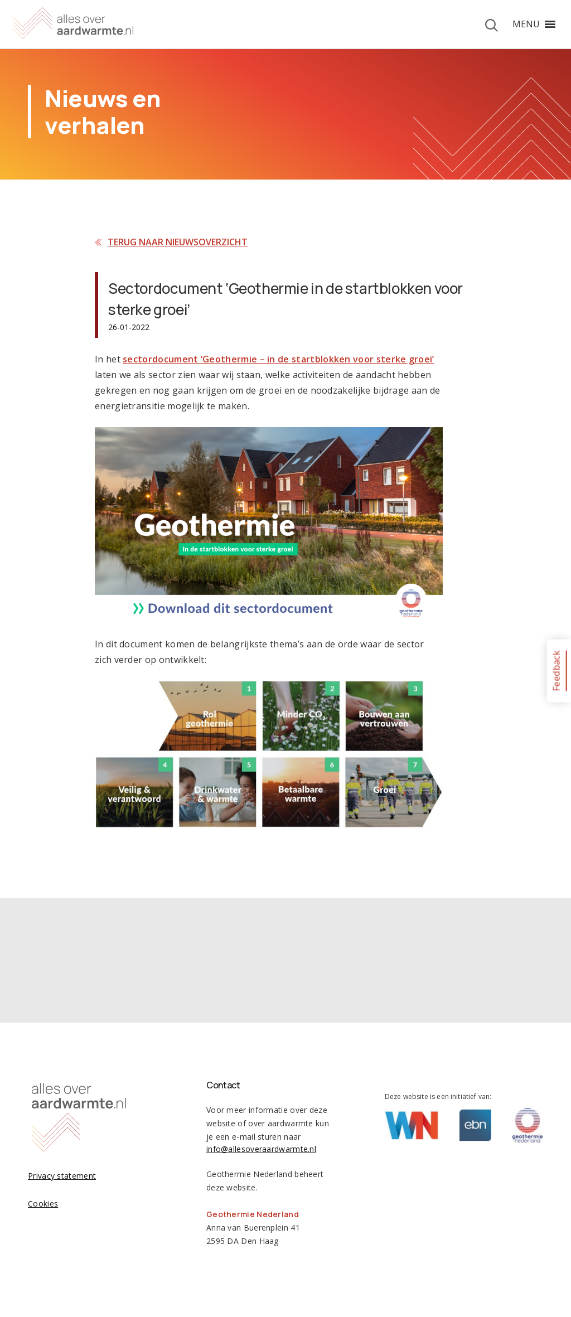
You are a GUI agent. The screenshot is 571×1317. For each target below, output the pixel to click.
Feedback (556, 670)
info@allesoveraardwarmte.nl (261, 1149)
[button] (526, 24)
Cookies (43, 1203)
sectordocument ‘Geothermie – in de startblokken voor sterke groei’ (278, 359)
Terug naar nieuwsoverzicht (178, 242)
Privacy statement (62, 1175)
